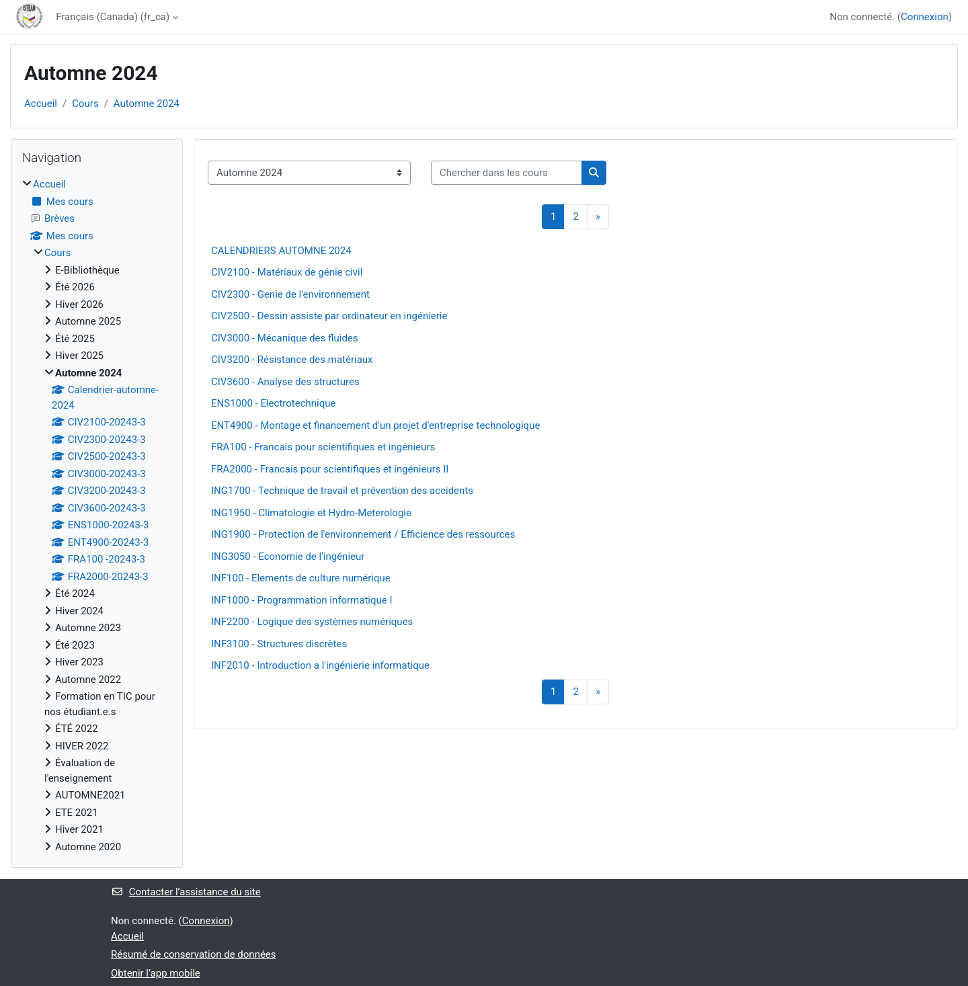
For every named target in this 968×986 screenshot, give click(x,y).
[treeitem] (96, 515)
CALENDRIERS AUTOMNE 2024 (281, 251)
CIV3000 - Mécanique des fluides (284, 338)
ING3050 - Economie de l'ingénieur (287, 556)
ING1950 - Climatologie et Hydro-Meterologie (311, 513)
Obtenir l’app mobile (155, 973)
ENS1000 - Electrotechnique (273, 403)
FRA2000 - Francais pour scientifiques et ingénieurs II (329, 469)
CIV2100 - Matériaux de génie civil (286, 272)
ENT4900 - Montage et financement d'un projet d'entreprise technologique (375, 425)
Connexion (925, 17)
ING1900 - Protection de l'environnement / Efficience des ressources (363, 534)
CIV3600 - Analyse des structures (285, 382)
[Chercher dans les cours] (506, 173)
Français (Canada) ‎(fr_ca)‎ (112, 17)
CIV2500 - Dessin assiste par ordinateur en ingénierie (329, 316)
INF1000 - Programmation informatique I (302, 600)
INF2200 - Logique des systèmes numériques (312, 622)
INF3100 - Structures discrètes (279, 644)
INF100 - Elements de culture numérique (301, 578)
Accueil (40, 103)
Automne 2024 (146, 103)
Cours (85, 103)
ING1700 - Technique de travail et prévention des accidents (342, 491)
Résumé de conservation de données (193, 954)
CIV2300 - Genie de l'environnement (290, 294)
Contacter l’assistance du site (186, 892)
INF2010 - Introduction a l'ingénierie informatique (320, 665)
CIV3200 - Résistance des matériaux (292, 360)
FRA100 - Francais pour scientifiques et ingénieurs (323, 447)
